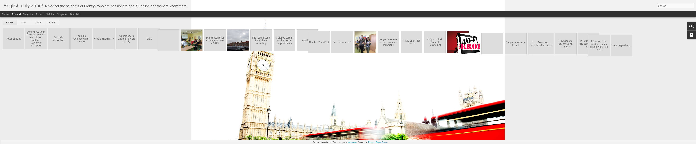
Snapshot (62, 14)
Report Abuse (381, 142)
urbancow (352, 142)
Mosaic (40, 14)
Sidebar (50, 14)
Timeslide (75, 14)
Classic (6, 14)
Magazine (28, 14)
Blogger (371, 142)
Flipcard (16, 14)
